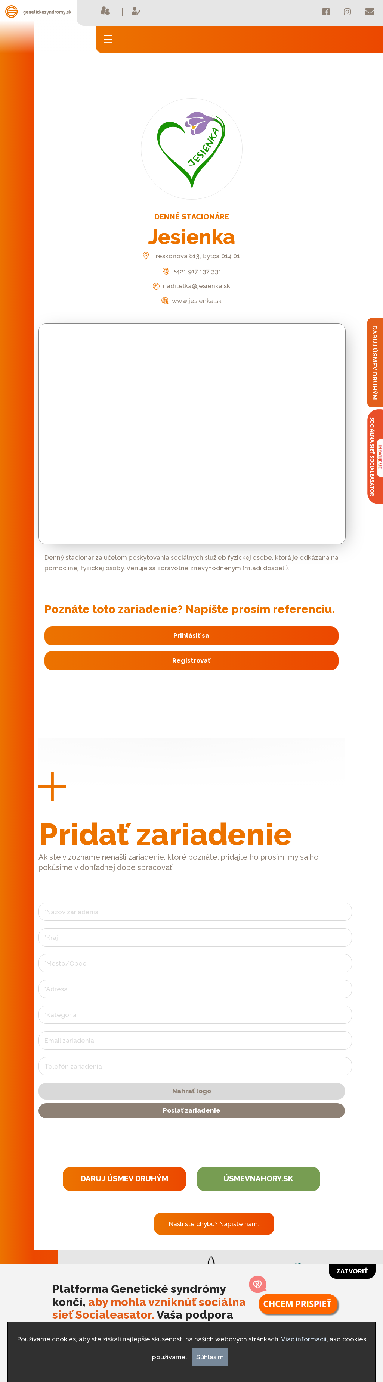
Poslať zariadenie (191, 1110)
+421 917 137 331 (191, 271)
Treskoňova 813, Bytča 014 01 (191, 256)
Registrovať (191, 660)
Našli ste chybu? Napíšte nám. (214, 1224)
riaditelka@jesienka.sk (191, 286)
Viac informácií (304, 1339)
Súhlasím (210, 1357)
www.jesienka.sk (191, 300)
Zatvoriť (352, 1271)
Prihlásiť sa (191, 635)
